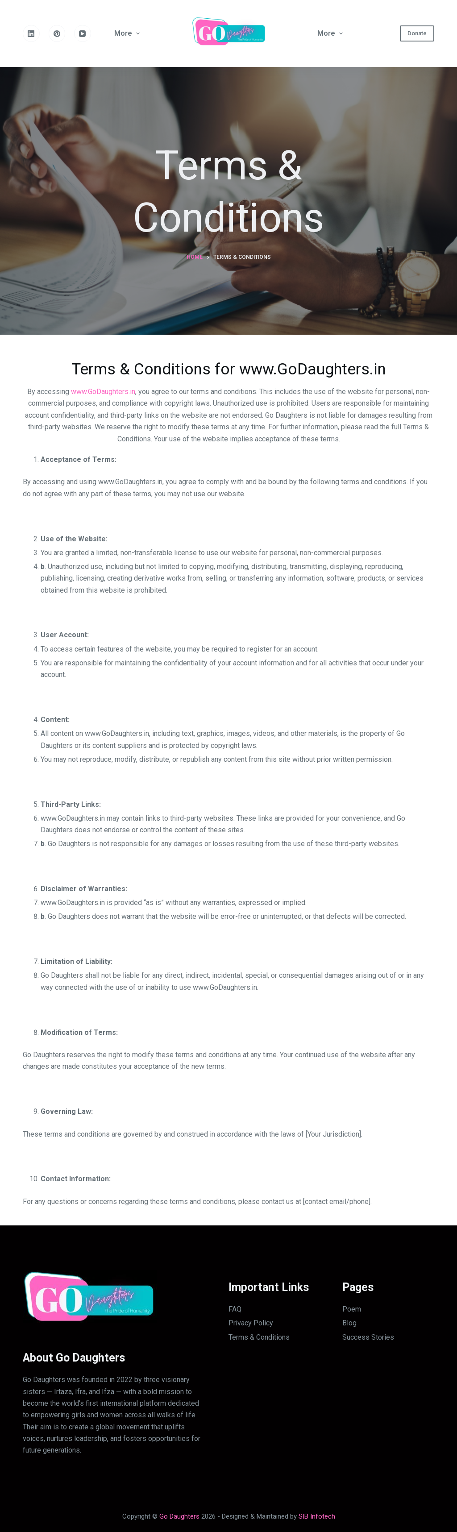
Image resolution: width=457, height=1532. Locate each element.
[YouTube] (82, 33)
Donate (417, 33)
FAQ (234, 1309)
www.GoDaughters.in (103, 391)
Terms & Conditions (259, 1337)
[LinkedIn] (31, 33)
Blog (349, 1323)
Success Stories (368, 1337)
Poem (351, 1309)
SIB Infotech (317, 1516)
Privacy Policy (250, 1323)
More (127, 33)
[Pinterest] (57, 33)
